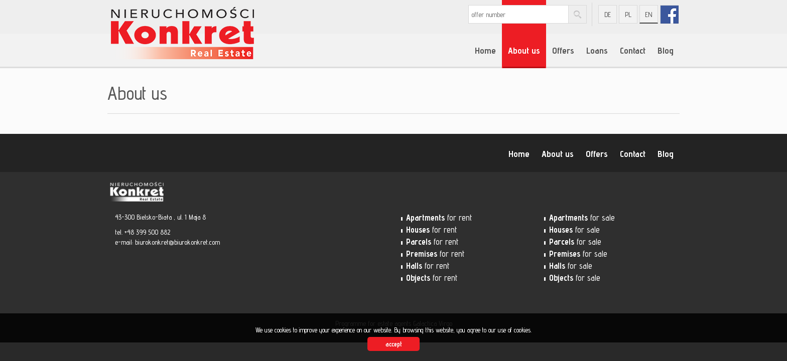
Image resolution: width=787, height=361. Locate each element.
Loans (597, 50)
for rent (439, 218)
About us (524, 50)
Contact (632, 50)
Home (485, 50)
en (648, 15)
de (607, 15)
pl (628, 15)
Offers (563, 50)
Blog (666, 50)
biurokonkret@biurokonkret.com (177, 242)
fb (669, 14)
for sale (582, 218)
